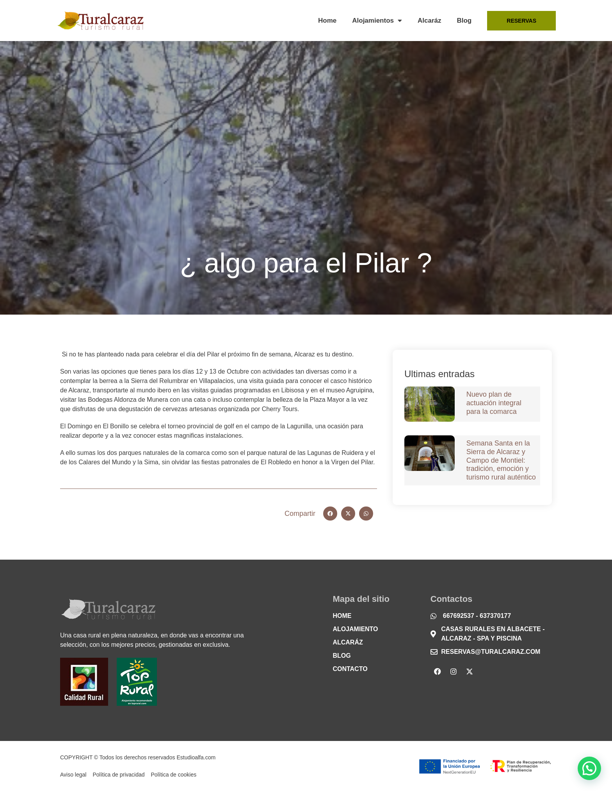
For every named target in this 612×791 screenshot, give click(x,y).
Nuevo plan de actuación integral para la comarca (493, 402)
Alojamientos (377, 20)
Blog (464, 20)
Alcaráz (429, 20)
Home (327, 20)
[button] (330, 513)
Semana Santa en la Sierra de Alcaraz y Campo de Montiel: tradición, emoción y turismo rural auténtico (501, 460)
